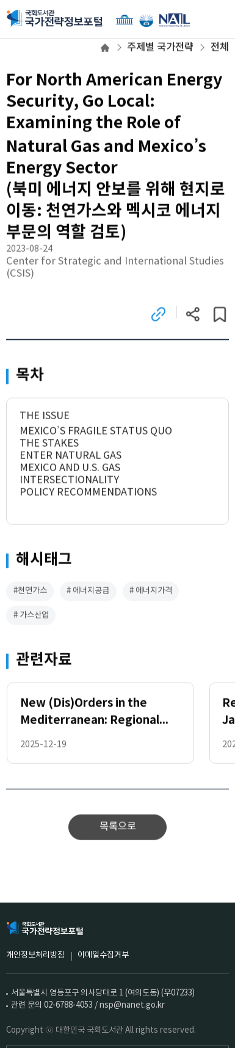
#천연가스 (30, 591)
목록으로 (117, 828)
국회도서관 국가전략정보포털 (54, 18)
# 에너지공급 (88, 591)
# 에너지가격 (150, 591)
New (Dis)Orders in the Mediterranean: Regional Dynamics (89, 713)
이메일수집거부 (103, 955)
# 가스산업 (31, 616)
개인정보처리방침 (35, 955)
